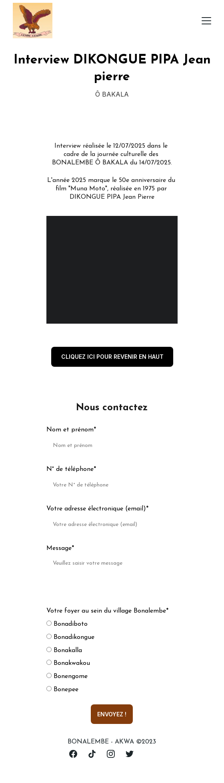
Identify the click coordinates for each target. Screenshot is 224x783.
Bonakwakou (68, 663)
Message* (60, 548)
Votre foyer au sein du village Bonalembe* (107, 611)
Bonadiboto (67, 624)
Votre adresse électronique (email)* (97, 509)
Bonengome (67, 676)
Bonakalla (64, 650)
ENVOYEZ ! (111, 714)
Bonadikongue (70, 637)
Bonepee (62, 689)
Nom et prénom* (71, 430)
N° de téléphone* (71, 469)
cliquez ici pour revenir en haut (112, 356)
